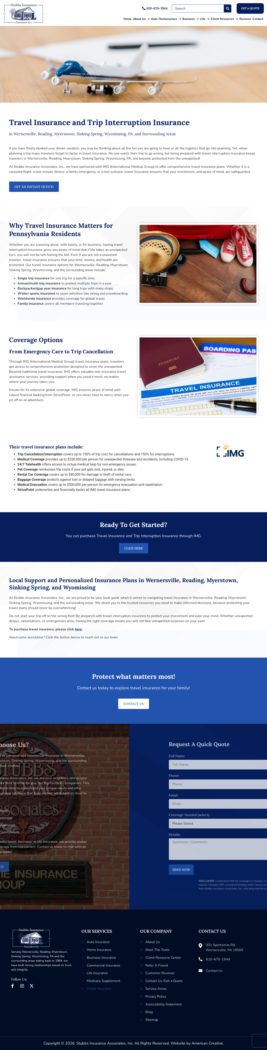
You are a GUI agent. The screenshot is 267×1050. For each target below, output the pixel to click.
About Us (141, 19)
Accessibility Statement (163, 1004)
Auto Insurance (98, 942)
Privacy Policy (155, 996)
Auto (154, 19)
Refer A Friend (156, 965)
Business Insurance (101, 957)
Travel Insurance (99, 988)
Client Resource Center (163, 957)
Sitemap (151, 1019)
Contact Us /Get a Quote (164, 981)
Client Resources (224, 19)
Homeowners (170, 19)
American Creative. (208, 1043)
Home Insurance (99, 950)
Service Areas (156, 988)
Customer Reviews (160, 973)
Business (190, 19)
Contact (257, 19)
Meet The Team (157, 950)
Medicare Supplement (103, 981)
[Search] (227, 8)
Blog (149, 1012)
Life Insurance (97, 973)
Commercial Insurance (103, 965)
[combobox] (198, 8)
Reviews (245, 19)
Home (127, 19)
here (78, 629)
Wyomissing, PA (43, 956)
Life (204, 19)
